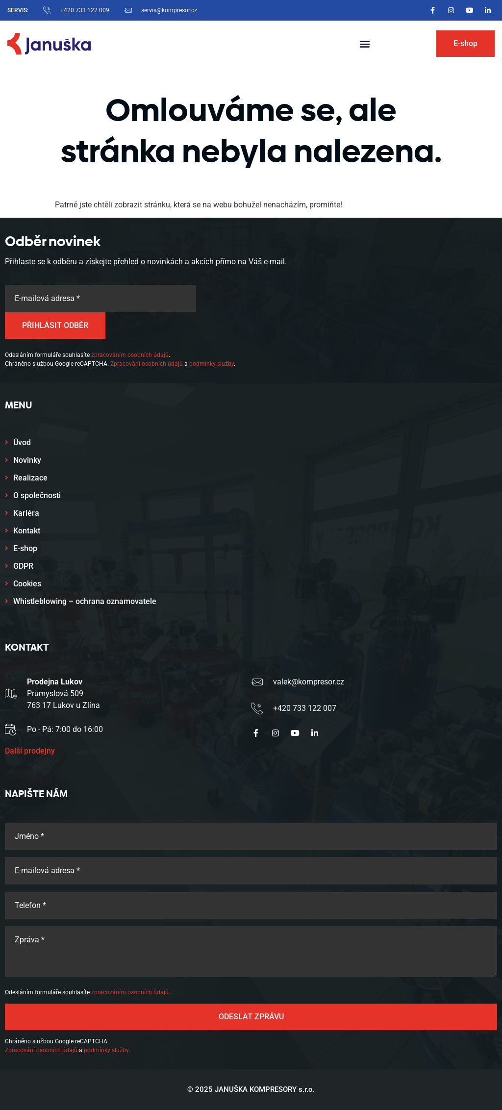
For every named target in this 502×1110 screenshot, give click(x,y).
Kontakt (26, 530)
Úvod (22, 442)
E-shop (25, 548)
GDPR (23, 566)
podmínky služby (211, 363)
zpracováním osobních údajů (130, 355)
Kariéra (26, 513)
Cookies (27, 583)
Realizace (30, 477)
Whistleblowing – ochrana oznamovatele (84, 601)
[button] (365, 44)
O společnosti (37, 495)
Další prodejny (30, 751)
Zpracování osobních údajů (146, 363)
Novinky (27, 460)
